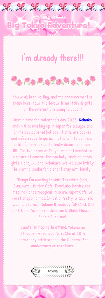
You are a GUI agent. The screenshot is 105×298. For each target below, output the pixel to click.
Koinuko (85, 120)
